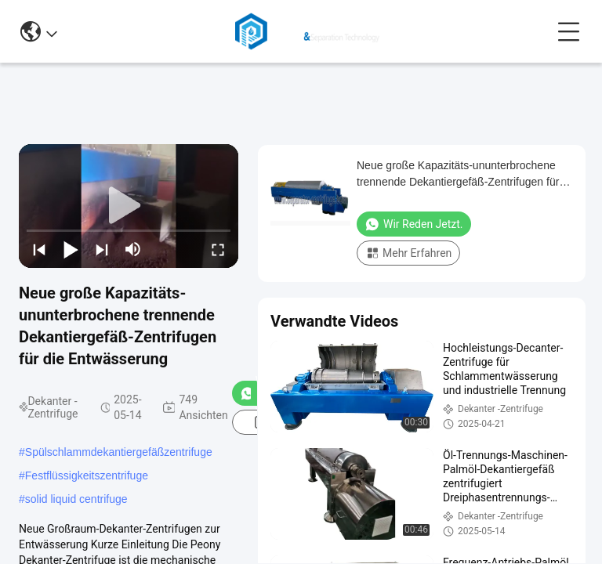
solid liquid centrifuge (76, 499)
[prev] (39, 249)
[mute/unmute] (133, 249)
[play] (128, 206)
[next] (102, 249)
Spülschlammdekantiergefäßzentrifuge (118, 452)
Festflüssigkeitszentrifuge (86, 475)
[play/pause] (70, 249)
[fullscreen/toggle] (218, 249)
